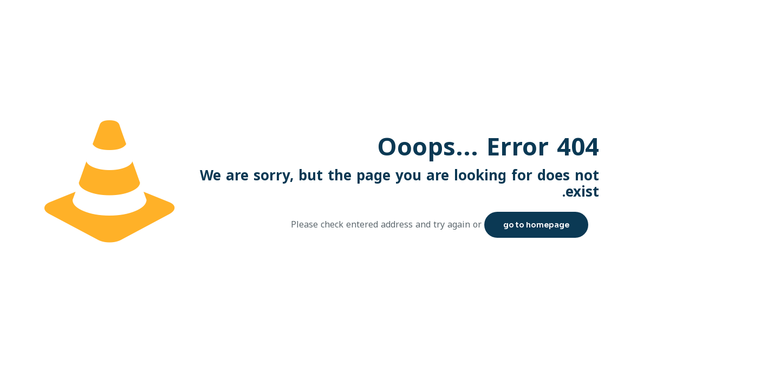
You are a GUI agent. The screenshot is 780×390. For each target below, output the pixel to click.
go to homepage (536, 225)
